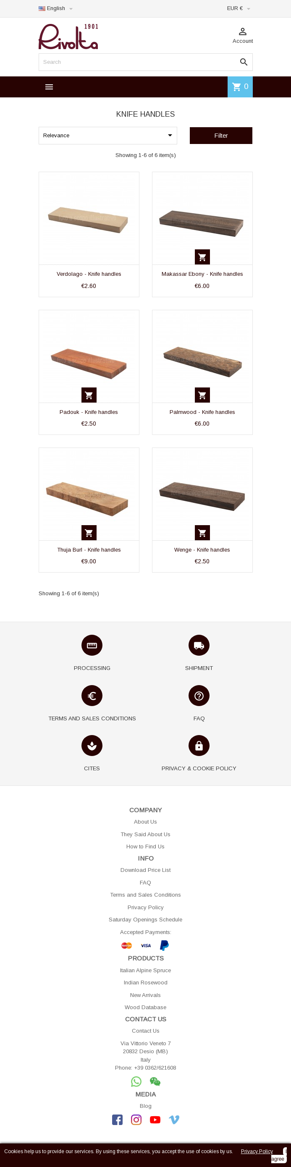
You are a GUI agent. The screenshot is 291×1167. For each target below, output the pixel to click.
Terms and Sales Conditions (145, 895)
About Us (145, 822)
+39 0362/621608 (155, 1068)
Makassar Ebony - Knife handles (202, 274)
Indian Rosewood (146, 982)
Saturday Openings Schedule (145, 919)
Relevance (109, 135)
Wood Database (145, 1007)
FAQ (145, 882)
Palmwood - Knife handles (202, 412)
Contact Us (146, 1031)
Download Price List (145, 870)
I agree (279, 1155)
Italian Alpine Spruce (145, 970)
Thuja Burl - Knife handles (89, 550)
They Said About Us (145, 834)
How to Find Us (145, 846)
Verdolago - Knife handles (89, 274)
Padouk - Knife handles (89, 412)
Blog (146, 1106)
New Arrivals (145, 995)
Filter (221, 135)
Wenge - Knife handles (202, 550)
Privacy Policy (146, 907)
